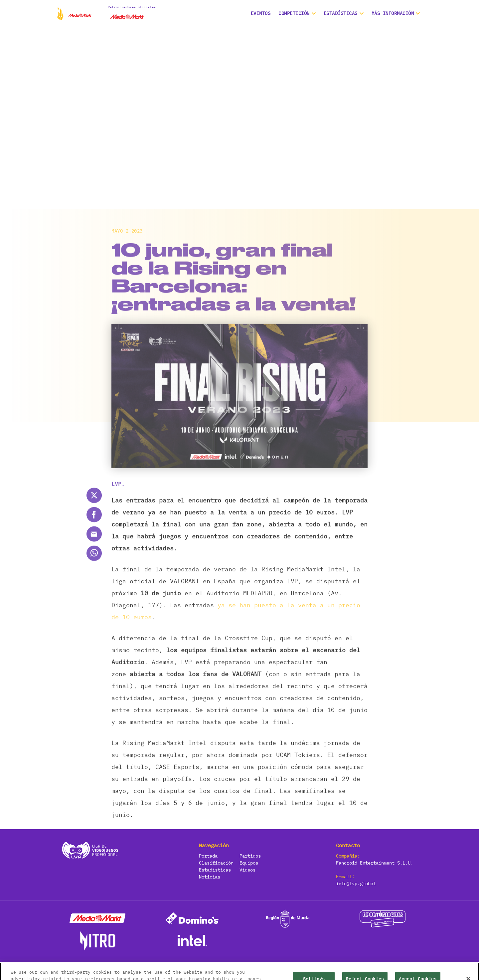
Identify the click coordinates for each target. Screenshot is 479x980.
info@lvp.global (356, 883)
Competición (294, 13)
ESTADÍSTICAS (341, 13)
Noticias (209, 877)
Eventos (261, 13)
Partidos (250, 856)
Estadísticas (215, 870)
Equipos (249, 863)
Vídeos (247, 870)
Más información (393, 13)
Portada (208, 856)
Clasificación (216, 863)
